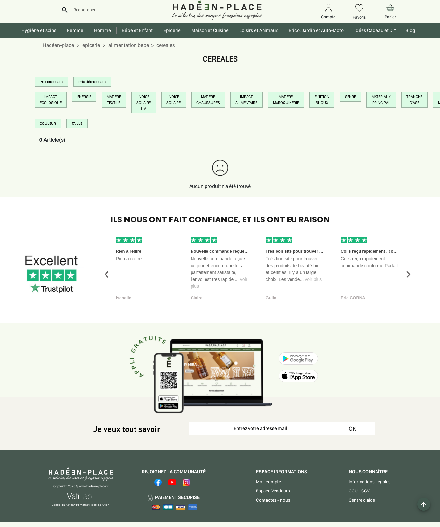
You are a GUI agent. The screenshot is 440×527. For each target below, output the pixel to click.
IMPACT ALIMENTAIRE (246, 100)
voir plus (313, 279)
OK (352, 428)
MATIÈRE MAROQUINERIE (286, 100)
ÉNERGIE (84, 97)
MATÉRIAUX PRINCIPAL (381, 100)
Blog (409, 30)
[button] (106, 274)
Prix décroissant (92, 82)
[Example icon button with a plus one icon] (423, 504)
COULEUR (48, 123)
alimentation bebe (128, 45)
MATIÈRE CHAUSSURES (208, 100)
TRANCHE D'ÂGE (414, 100)
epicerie (90, 45)
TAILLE (77, 123)
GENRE (350, 97)
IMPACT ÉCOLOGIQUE (51, 100)
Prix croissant (51, 82)
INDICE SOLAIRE (173, 100)
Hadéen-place (58, 45)
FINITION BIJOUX (322, 100)
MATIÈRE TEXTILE (114, 100)
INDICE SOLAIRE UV (143, 103)
